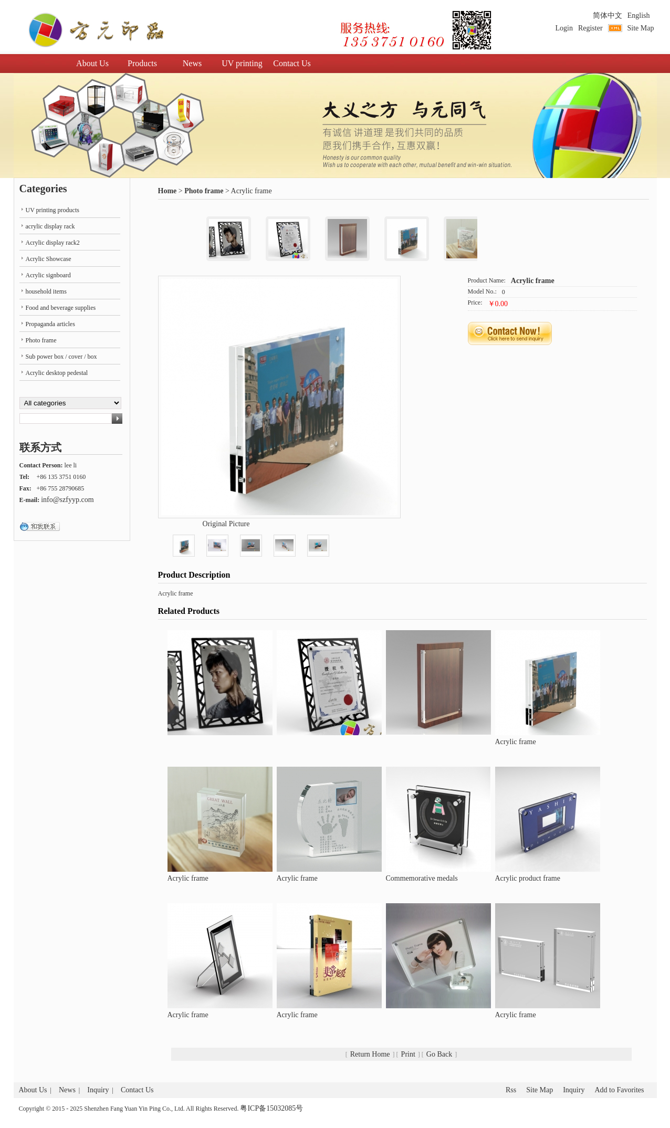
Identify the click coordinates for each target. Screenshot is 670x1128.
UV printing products (52, 210)
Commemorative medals (422, 878)
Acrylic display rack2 (53, 242)
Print (408, 1054)
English (638, 15)
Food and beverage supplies (61, 307)
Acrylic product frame (527, 878)
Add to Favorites (619, 1090)
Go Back (439, 1054)
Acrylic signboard (48, 275)
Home (167, 191)
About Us (92, 63)
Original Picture (226, 524)
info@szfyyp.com (67, 500)
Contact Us (292, 63)
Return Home (370, 1054)
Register (590, 28)
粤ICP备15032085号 (271, 1108)
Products (142, 63)
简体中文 (607, 15)
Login (563, 28)
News (192, 63)
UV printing (242, 63)
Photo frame (203, 191)
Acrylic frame (532, 281)
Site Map (640, 28)
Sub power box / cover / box (61, 356)
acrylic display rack (50, 226)
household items (46, 291)
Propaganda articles (50, 324)
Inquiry (98, 1090)
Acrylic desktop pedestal (57, 373)
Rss (511, 1090)
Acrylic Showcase (48, 259)
